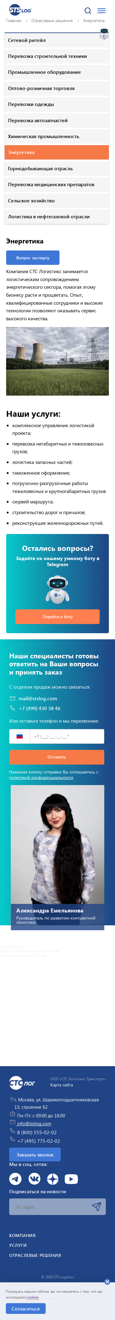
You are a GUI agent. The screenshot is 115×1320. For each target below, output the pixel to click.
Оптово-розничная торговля (41, 88)
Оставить (57, 757)
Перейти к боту (58, 616)
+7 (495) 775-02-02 (34, 1140)
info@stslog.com (30, 1123)
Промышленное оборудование (44, 72)
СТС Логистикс (12, 946)
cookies (32, 1297)
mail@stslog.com (33, 698)
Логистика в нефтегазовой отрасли (49, 216)
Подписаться (96, 1207)
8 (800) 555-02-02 (33, 1131)
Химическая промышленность (43, 136)
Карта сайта (61, 1085)
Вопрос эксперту (32, 258)
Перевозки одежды (31, 104)
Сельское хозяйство (31, 200)
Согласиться (26, 1308)
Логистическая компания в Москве (29, 950)
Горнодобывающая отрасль (40, 168)
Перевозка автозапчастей (38, 120)
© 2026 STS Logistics (57, 1276)
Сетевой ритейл (27, 40)
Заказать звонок (35, 1154)
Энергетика (21, 152)
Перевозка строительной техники (47, 56)
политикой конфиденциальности (41, 777)
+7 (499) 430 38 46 (34, 708)
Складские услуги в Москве (23, 955)
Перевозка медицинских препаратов (51, 184)
